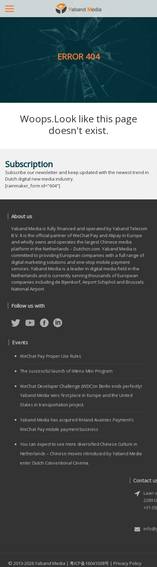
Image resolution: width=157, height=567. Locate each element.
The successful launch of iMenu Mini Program (67, 374)
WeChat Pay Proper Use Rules (52, 359)
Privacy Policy (127, 563)
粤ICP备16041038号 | (91, 563)
